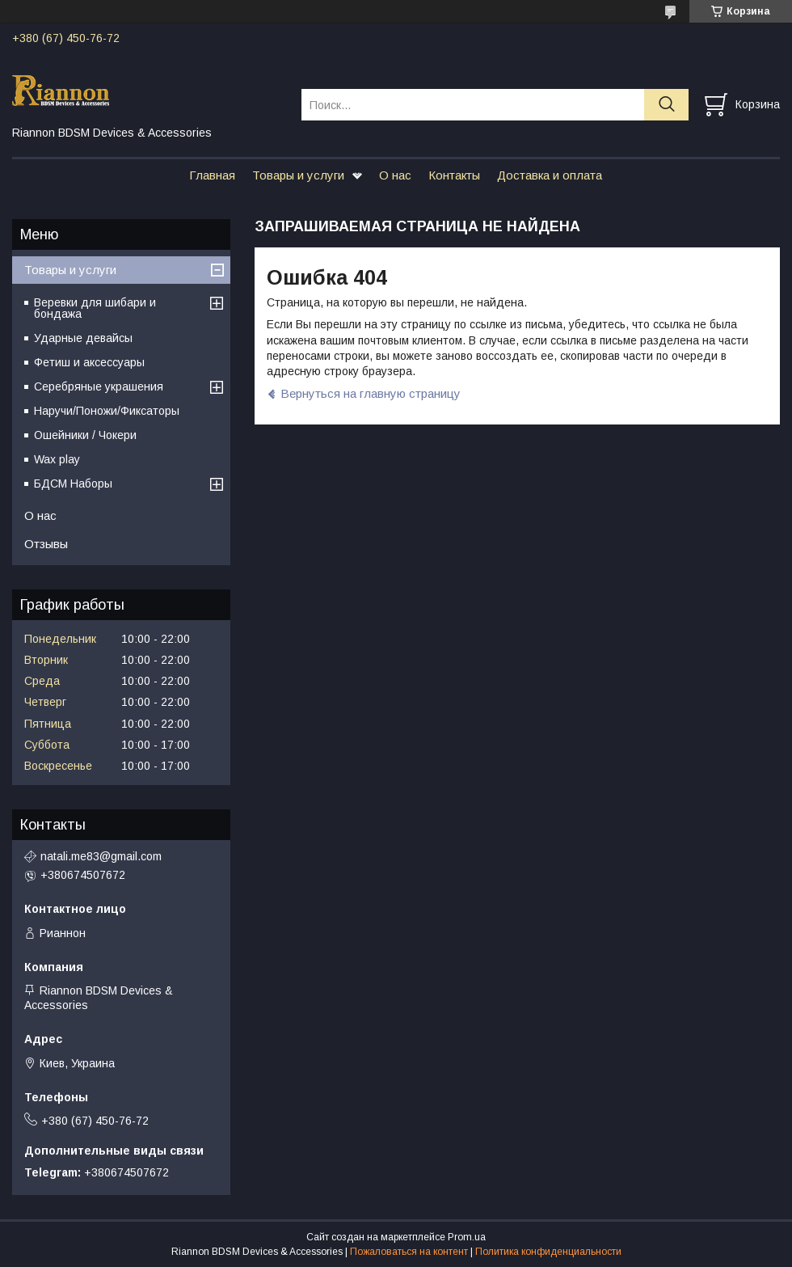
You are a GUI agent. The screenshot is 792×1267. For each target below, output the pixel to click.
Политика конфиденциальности (548, 1251)
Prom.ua (467, 1237)
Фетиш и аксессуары (89, 362)
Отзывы (46, 544)
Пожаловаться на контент (409, 1251)
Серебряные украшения (98, 386)
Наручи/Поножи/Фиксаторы (106, 410)
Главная (212, 175)
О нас (395, 175)
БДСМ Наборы (73, 483)
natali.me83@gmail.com (101, 856)
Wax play (57, 459)
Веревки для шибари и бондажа (95, 308)
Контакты (454, 175)
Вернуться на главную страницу (370, 393)
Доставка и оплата (549, 175)
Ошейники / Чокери (85, 435)
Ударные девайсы (83, 338)
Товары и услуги (298, 175)
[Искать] (666, 104)
